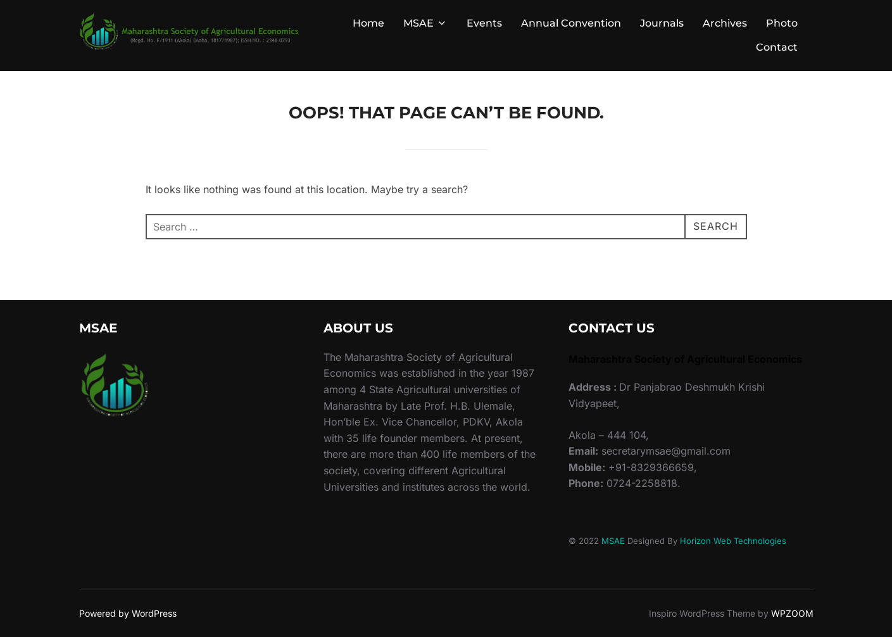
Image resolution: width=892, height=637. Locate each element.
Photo (782, 23)
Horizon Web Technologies (733, 541)
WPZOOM (792, 613)
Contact (777, 47)
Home (368, 23)
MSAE (425, 23)
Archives (725, 23)
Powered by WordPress (128, 613)
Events (484, 23)
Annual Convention (571, 23)
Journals (662, 23)
